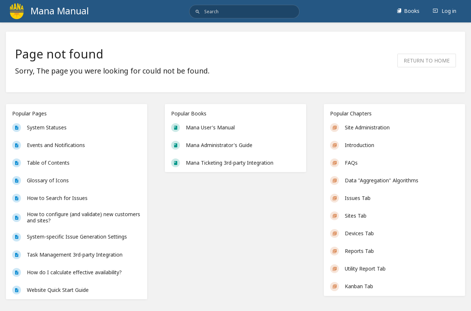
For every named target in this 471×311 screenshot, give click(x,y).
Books (408, 10)
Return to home (427, 60)
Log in (444, 10)
